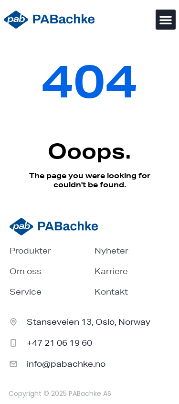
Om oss (26, 271)
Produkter (30, 250)
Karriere (111, 271)
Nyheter (111, 250)
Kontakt (111, 292)
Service (26, 292)
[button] (166, 20)
